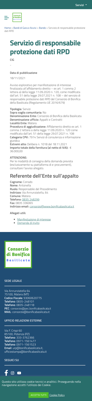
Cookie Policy (57, 395)
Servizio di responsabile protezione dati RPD (45, 47)
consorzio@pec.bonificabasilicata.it (31, 308)
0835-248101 (25, 301)
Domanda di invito (28, 223)
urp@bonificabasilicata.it (28, 348)
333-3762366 (25, 337)
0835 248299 (30, 199)
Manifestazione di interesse (34, 219)
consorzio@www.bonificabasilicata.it (52, 206)
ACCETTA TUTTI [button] (38, 395)
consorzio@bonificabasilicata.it (31, 312)
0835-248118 (25, 305)
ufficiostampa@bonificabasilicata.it (25, 351)
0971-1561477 (26, 341)
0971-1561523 (26, 344)
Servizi (80, 5)
